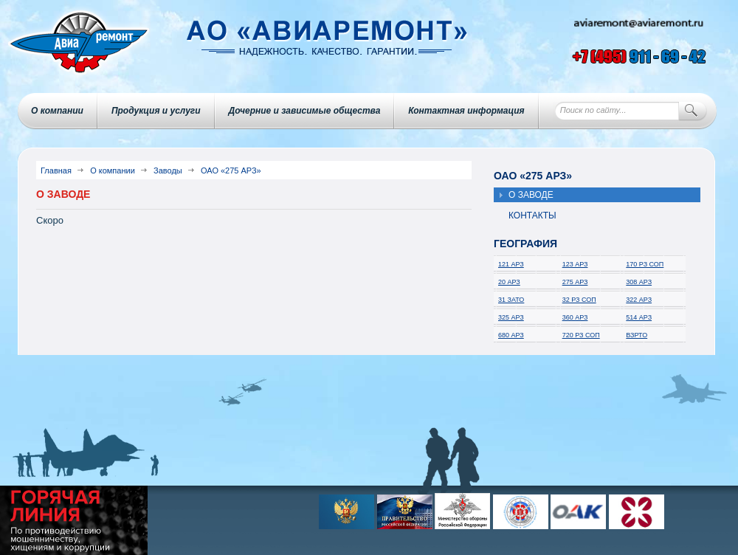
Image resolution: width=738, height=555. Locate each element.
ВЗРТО (636, 335)
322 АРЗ (639, 299)
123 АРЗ (575, 264)
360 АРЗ (575, 317)
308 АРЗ (639, 282)
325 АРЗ (511, 317)
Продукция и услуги (156, 111)
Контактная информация (466, 111)
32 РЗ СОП (579, 299)
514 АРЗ (639, 317)
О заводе (531, 195)
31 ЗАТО (511, 299)
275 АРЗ (575, 282)
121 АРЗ (511, 264)
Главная (56, 170)
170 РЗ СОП (644, 264)
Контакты (532, 215)
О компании (57, 111)
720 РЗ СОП (581, 335)
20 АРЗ (509, 282)
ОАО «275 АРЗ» (231, 170)
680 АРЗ (511, 335)
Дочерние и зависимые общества (305, 111)
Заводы (168, 170)
